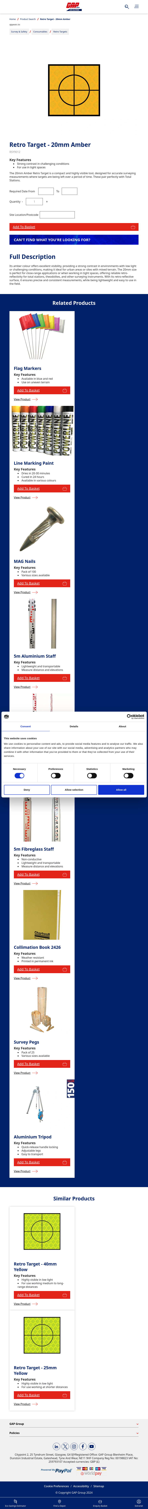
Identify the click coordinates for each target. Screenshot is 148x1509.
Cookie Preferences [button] (56, 1486)
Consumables (40, 31)
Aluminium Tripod (33, 1137)
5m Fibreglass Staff (34, 849)
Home (12, 19)
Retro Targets (60, 31)
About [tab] (122, 726)
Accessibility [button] (81, 1486)
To (57, 191)
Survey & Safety (19, 31)
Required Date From (22, 191)
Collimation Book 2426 (37, 947)
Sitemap (98, 1486)
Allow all (121, 789)
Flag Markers (27, 368)
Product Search (28, 19)
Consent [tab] (25, 726)
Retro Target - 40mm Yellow (35, 1266)
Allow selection (74, 789)
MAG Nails (25, 561)
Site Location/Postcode (23, 215)
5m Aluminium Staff (35, 656)
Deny (27, 789)
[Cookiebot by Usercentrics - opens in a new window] (129, 716)
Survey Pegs (26, 1042)
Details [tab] (74, 726)
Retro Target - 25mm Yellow (35, 1370)
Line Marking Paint (34, 463)
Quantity (14, 201)
